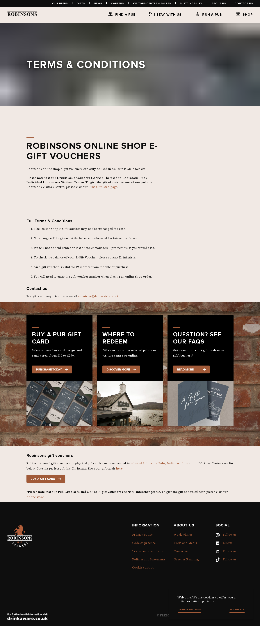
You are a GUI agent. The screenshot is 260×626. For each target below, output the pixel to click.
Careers (117, 3)
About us (218, 3)
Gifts (81, 3)
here (119, 468)
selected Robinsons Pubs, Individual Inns (160, 463)
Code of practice (144, 543)
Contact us (244, 3)
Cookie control (143, 567)
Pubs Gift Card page (103, 187)
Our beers (60, 3)
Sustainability (191, 3)
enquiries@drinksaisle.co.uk (98, 296)
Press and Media (185, 543)
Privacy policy (142, 534)
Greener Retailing (186, 559)
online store (35, 497)
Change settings (189, 609)
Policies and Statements (148, 559)
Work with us (183, 534)
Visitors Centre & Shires (152, 3)
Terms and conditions (147, 551)
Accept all (237, 609)
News (98, 3)
